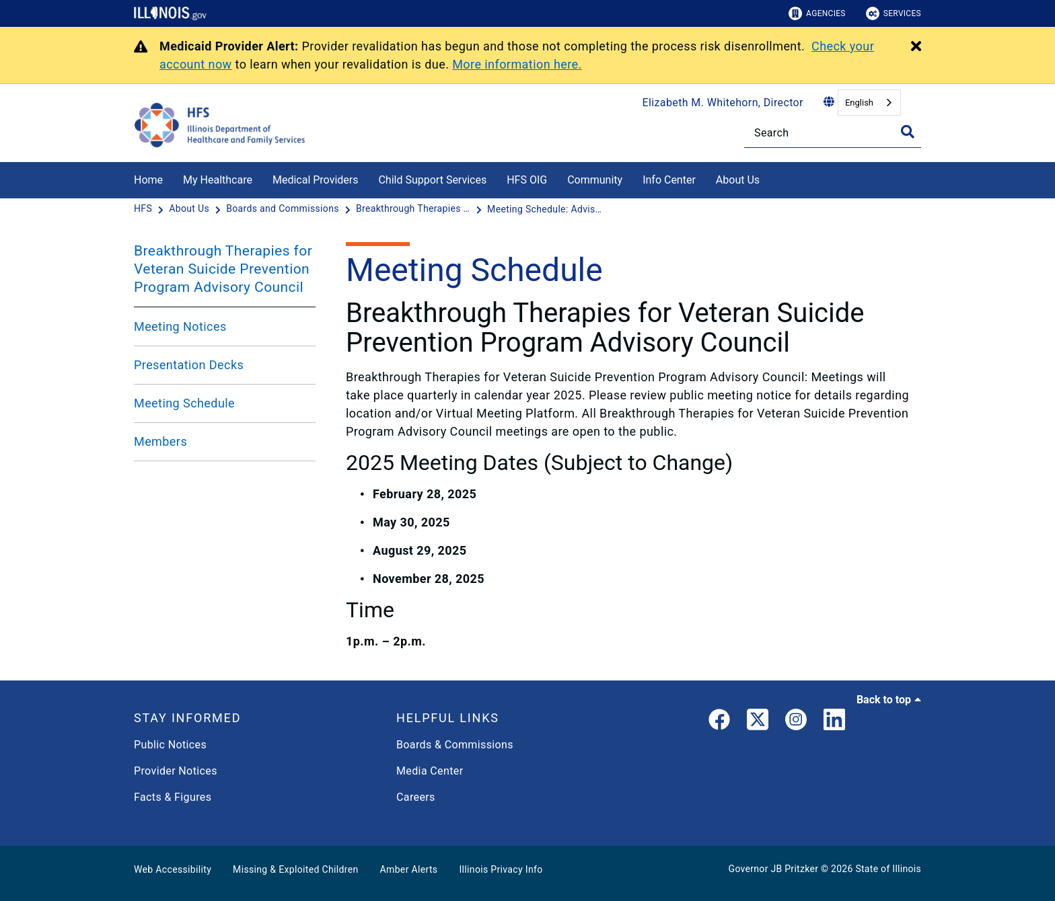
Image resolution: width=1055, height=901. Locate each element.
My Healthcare (217, 179)
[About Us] (770, 178)
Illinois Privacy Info (500, 869)
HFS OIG (527, 179)
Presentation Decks (189, 365)
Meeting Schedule (184, 403)
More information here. (517, 64)
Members (160, 441)
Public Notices (170, 744)
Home (148, 179)
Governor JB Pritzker (774, 868)
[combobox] (869, 102)
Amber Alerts (409, 869)
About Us (738, 179)
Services (893, 13)
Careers (415, 797)
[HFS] (144, 209)
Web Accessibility (172, 869)
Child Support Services (432, 179)
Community (594, 179)
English (859, 102)
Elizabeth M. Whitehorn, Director (723, 102)
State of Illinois (888, 868)
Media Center (429, 771)
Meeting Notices (180, 326)
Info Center (669, 179)
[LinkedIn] (834, 722)
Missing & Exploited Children (295, 869)
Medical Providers (315, 179)
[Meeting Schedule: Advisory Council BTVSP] (544, 209)
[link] (719, 722)
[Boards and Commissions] (283, 209)
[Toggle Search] (907, 132)
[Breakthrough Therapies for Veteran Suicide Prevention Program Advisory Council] (414, 209)
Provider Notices (175, 771)
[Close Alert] (916, 47)
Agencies (817, 13)
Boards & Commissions (454, 744)
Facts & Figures (172, 797)
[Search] (832, 132)
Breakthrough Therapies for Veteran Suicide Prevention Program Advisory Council (223, 269)
